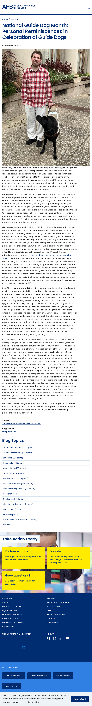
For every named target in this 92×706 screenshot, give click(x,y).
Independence (9, 431)
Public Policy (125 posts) (14, 509)
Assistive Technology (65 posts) (18, 483)
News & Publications (11, 618)
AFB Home (7, 598)
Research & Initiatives (12, 606)
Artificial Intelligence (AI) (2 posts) (19, 488)
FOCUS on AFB (53, 606)
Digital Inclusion (9, 610)
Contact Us (52, 622)
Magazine (58, 602)
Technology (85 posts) (13, 473)
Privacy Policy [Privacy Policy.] (33, 702)
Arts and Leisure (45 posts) (15, 478)
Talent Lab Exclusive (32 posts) (17, 452)
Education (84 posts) (13, 458)
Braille (11, 686)
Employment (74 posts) (14, 499)
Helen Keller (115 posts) (13, 463)
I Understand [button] (80, 699)
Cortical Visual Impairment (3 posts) (20, 519)
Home (5, 19)
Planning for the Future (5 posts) (18, 504)
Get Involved (8, 626)
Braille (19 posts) (10, 514)
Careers (51, 618)
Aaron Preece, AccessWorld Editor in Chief (21, 423)
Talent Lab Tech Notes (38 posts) (18, 447)
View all (6, 524)
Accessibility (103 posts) (14, 468)
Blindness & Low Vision (12, 622)
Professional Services (12, 614)
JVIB (49, 610)
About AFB (7, 602)
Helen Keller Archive (56, 614)
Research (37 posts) (12, 494)
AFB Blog (15, 19)
